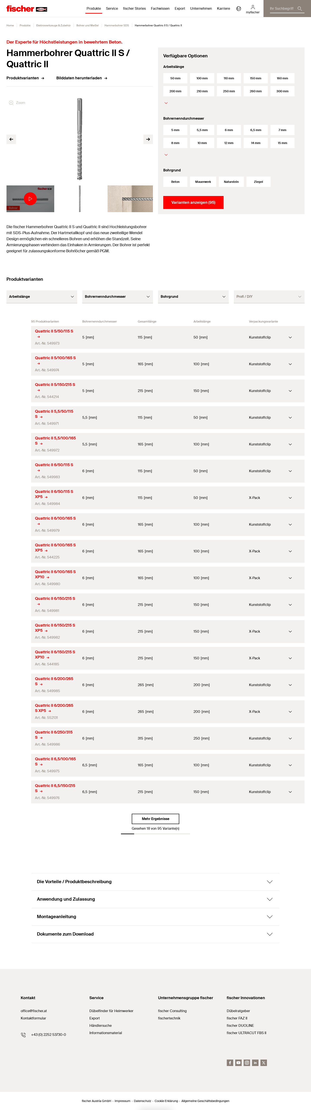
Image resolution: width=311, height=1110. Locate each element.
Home (10, 25)
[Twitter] (263, 1063)
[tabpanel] (29, 198)
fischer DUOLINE (240, 1025)
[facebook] (230, 1063)
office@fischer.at (34, 1011)
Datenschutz (142, 1101)
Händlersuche (100, 1025)
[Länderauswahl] (238, 8)
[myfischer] (253, 8)
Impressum (122, 1101)
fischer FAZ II (237, 1018)
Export (94, 1018)
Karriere (223, 8)
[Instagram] (247, 1063)
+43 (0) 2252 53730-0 (48, 1034)
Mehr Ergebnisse (155, 819)
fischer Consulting (172, 1011)
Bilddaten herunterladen (82, 78)
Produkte (25, 25)
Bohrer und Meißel (87, 25)
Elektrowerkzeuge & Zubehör (53, 25)
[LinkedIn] (255, 1063)
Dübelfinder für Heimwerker (111, 1011)
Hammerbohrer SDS (117, 25)
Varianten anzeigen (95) (193, 202)
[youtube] (238, 1063)
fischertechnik (169, 1018)
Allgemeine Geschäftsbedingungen (205, 1101)
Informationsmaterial (105, 1033)
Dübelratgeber (238, 1011)
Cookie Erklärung (166, 1101)
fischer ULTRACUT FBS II (246, 1033)
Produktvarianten (25, 78)
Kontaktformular (33, 1018)
